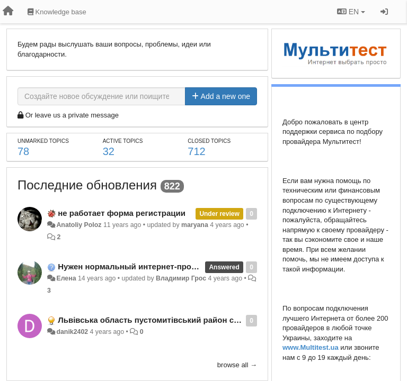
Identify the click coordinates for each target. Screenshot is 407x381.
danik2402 (72, 331)
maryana (194, 225)
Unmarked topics (43, 141)
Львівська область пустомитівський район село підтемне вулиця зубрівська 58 (215, 319)
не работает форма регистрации (121, 212)
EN (351, 11)
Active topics (123, 141)
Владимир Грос (181, 278)
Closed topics (209, 141)
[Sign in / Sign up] (384, 12)
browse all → (237, 365)
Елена (66, 278)
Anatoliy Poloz (78, 225)
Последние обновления (87, 185)
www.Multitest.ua (310, 347)
